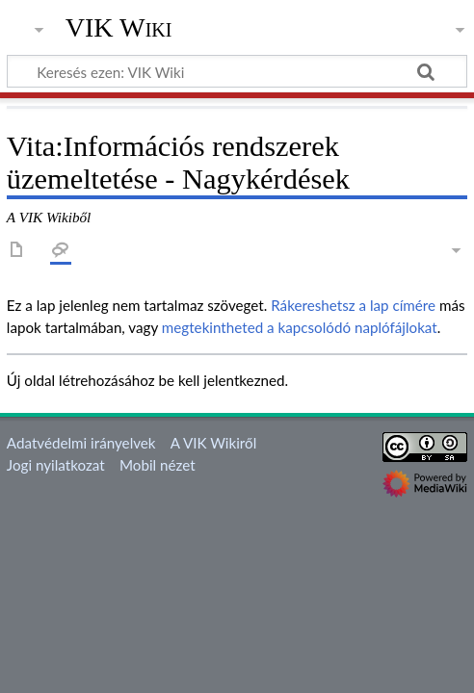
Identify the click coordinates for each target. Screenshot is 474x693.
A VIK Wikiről (213, 442)
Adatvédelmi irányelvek (81, 442)
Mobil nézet (157, 465)
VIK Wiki (119, 27)
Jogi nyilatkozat (56, 465)
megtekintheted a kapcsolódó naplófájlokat (299, 327)
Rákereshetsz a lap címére (353, 305)
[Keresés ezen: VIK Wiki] (237, 71)
